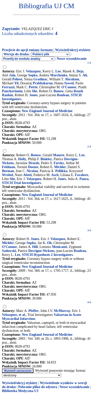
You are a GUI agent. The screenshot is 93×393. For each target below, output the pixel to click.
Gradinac (40, 79)
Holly (22, 159)
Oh (49, 243)
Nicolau (32, 171)
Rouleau (63, 95)
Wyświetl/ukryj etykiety (73, 50)
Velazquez (33, 71)
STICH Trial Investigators (21, 183)
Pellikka (61, 171)
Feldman (8, 167)
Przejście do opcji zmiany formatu (27, 50)
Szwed (69, 83)
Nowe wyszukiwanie (72, 58)
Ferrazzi (8, 87)
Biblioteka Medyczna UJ (20, 391)
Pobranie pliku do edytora (37, 387)
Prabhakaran (43, 83)
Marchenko (58, 75)
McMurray (62, 311)
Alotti (27, 175)
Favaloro (81, 175)
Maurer (58, 155)
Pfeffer (34, 311)
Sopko (32, 75)
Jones (33, 95)
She (34, 91)
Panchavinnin (12, 91)
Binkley (46, 159)
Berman (8, 171)
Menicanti (59, 247)
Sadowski (9, 251)
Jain (12, 75)
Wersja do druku (16, 54)
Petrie (33, 87)
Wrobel (7, 175)
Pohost (17, 79)
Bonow (59, 91)
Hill (35, 247)
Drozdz (34, 163)
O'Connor (69, 87)
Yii (16, 83)
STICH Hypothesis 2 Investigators (47, 255)
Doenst (33, 167)
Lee (58, 71)
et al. (22, 315)
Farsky (59, 163)
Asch (55, 175)
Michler (60, 167)
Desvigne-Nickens (41, 251)
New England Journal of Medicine (47, 111)
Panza (84, 179)
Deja (79, 71)
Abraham (72, 79)
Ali (85, 75)
